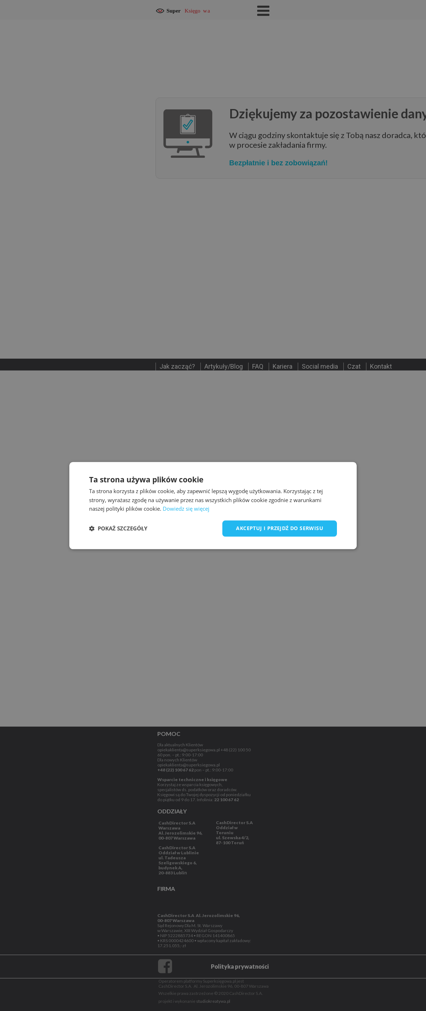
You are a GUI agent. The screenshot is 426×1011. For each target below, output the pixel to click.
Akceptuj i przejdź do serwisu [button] (279, 528)
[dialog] (213, 505)
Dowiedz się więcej (186, 508)
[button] (118, 528)
